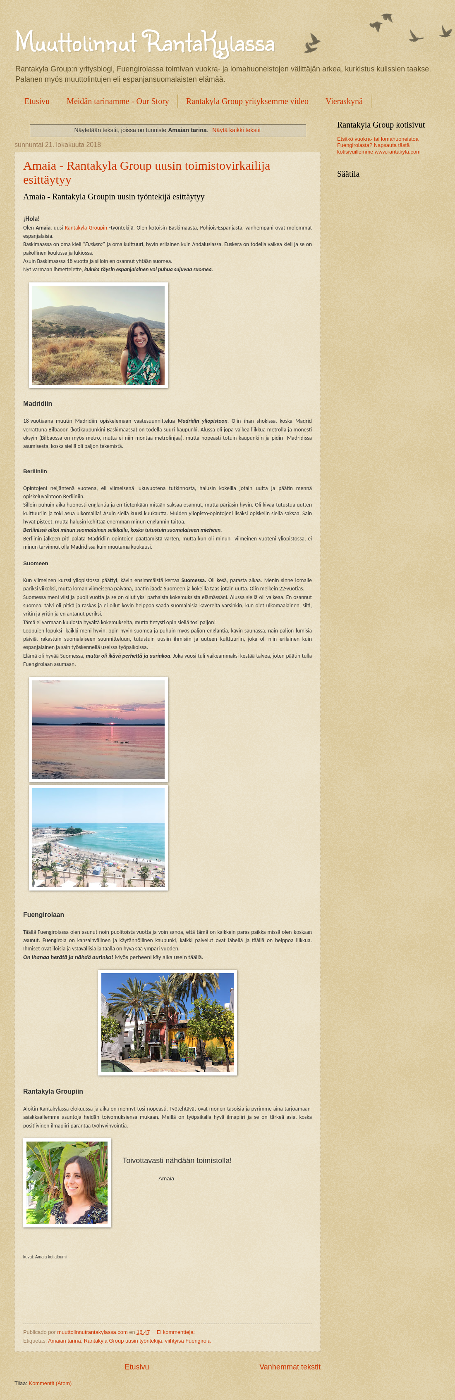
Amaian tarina (64, 1341)
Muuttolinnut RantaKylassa (144, 40)
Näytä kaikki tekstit (236, 130)
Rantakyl (74, 227)
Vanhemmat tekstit (290, 1367)
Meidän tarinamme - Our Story (118, 101)
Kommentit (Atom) (50, 1383)
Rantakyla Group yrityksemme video (247, 101)
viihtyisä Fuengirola (188, 1341)
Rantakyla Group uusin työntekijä (123, 1341)
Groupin (97, 227)
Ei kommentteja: (176, 1332)
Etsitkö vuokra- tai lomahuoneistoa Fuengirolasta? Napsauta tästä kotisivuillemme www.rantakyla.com (379, 145)
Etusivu (37, 101)
